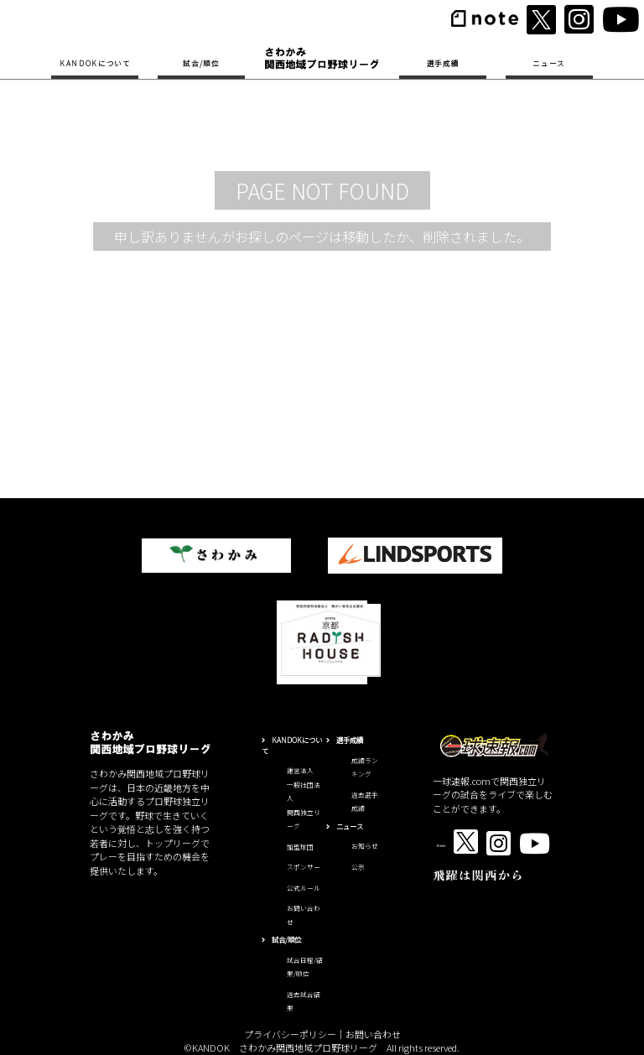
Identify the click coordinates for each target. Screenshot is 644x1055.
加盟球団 (300, 846)
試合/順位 (201, 63)
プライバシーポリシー (290, 1034)
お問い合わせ (373, 1034)
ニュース (548, 63)
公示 (358, 866)
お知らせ (364, 845)
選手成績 (443, 63)
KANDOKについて (95, 63)
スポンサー (303, 866)
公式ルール (303, 887)
